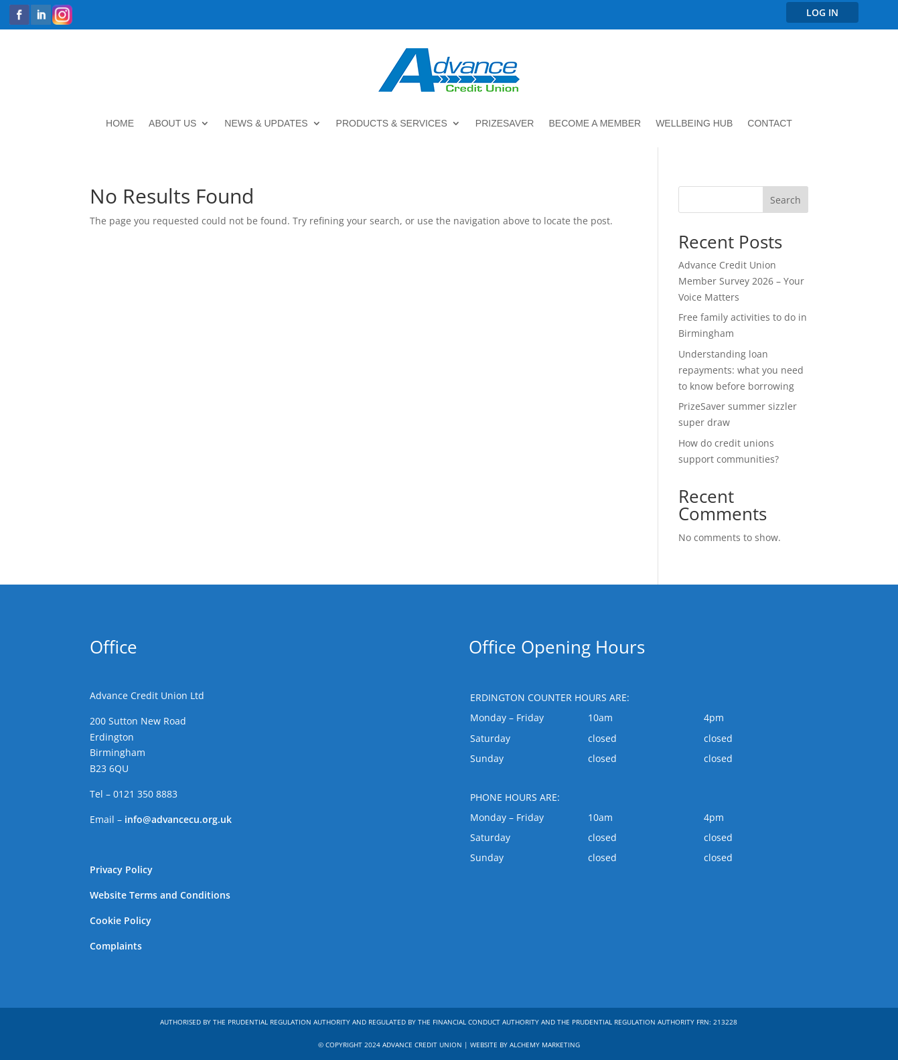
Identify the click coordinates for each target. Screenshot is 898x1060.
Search (785, 200)
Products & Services (391, 124)
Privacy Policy (121, 869)
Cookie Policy (120, 920)
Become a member (594, 124)
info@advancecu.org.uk (178, 819)
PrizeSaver (504, 124)
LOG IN (822, 12)
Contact (769, 124)
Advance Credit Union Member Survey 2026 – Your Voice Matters (741, 280)
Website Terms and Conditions (160, 895)
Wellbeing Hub (694, 124)
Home (120, 124)
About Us (172, 124)
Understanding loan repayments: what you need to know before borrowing (741, 370)
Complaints (116, 945)
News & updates (265, 124)
